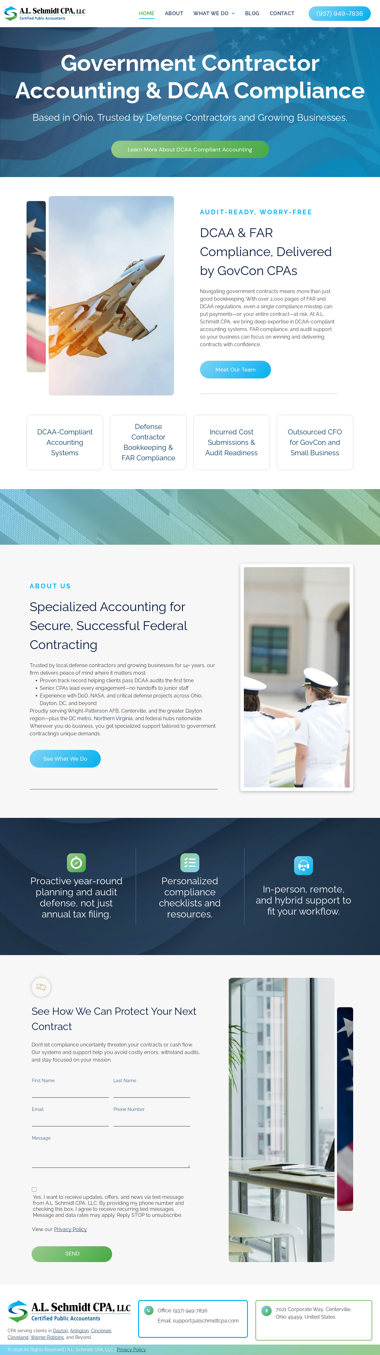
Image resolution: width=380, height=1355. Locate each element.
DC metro (80, 718)
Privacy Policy (70, 1229)
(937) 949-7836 (190, 1311)
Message (41, 1138)
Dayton (193, 711)
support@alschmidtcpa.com (206, 1321)
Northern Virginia (113, 718)
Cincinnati (101, 1328)
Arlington (79, 1328)
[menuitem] (147, 13)
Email (38, 1109)
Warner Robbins (47, 1335)
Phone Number (129, 1109)
